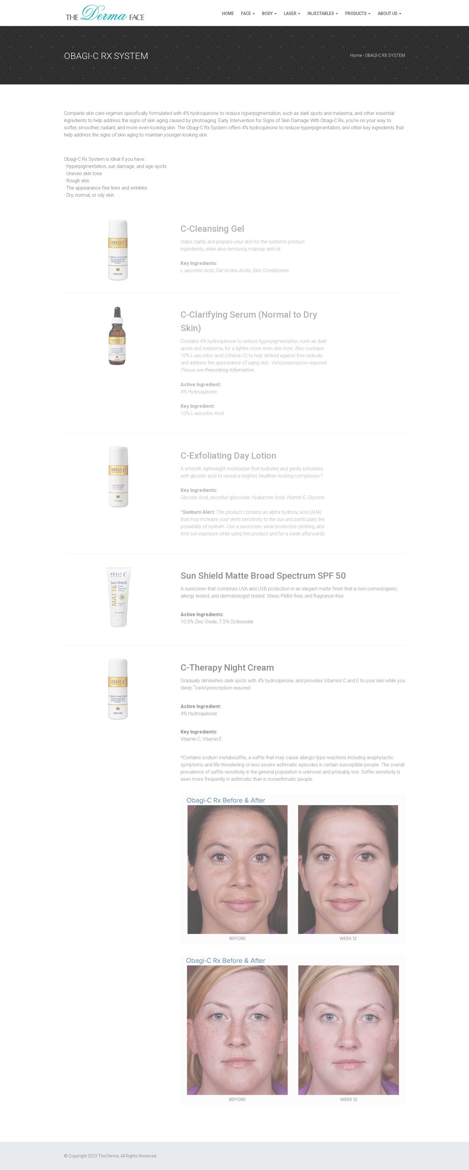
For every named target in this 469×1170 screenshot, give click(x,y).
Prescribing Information (229, 370)
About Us (388, 13)
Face (246, 13)
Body (267, 13)
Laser (290, 13)
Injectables (320, 13)
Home (228, 13)
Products (356, 13)
